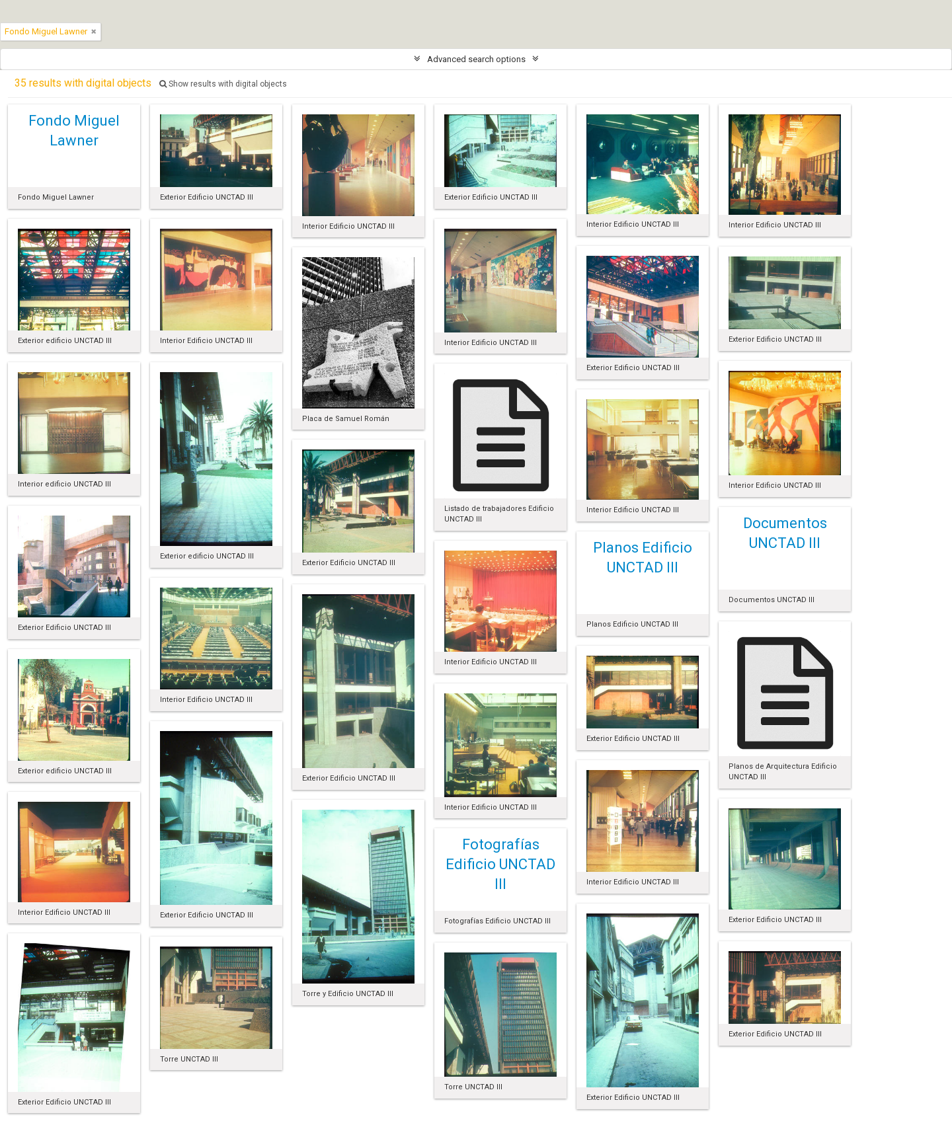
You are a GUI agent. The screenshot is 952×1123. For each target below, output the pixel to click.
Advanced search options (476, 59)
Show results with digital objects (223, 84)
